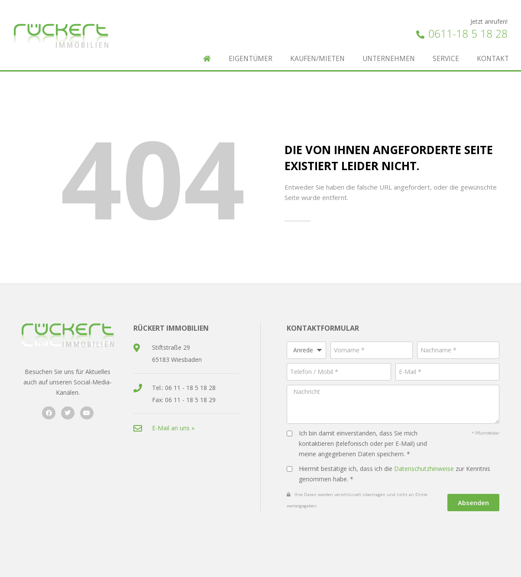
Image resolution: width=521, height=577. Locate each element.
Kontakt (493, 58)
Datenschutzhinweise (424, 468)
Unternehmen (388, 58)
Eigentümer (250, 58)
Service (446, 58)
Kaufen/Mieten (317, 58)
